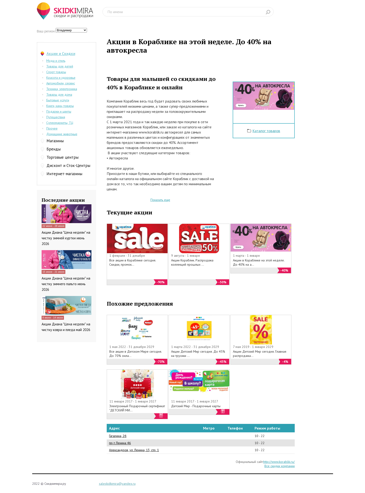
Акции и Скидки (61, 53)
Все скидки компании (279, 466)
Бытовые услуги (57, 100)
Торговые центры (62, 157)
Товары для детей (59, 66)
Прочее (52, 128)
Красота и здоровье (60, 77)
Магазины (55, 140)
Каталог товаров (266, 130)
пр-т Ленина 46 (120, 443)
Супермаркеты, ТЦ (59, 123)
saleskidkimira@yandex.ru (117, 483)
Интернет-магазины (64, 173)
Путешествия (55, 117)
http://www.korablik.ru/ (279, 462)
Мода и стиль (55, 61)
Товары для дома (59, 94)
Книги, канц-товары (60, 106)
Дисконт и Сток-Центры (68, 165)
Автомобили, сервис (60, 83)
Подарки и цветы (58, 111)
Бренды (54, 149)
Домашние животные (61, 134)
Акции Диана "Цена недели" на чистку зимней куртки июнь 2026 (66, 238)
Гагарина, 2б (117, 436)
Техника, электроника (61, 89)
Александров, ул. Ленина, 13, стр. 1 (134, 450)
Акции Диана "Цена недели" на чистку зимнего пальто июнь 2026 (66, 284)
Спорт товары (56, 72)
